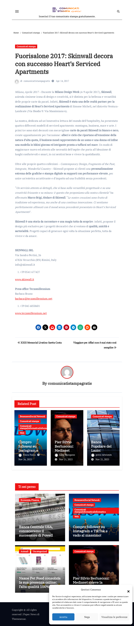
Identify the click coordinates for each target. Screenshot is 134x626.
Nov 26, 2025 (25, 459)
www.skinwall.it (24, 279)
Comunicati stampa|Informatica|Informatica (35, 427)
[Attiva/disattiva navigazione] (17, 11)
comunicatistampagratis (37, 80)
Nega (87, 617)
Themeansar (19, 618)
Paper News (30, 614)
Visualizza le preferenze (114, 617)
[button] (126, 589)
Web (22, 432)
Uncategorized (40, 550)
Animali (24, 550)
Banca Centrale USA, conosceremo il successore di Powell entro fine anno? (36, 532)
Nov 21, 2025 (66, 459)
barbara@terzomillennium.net (33, 298)
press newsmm (101, 454)
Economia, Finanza (30, 499)
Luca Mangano (65, 454)
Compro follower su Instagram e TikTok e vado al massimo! (29, 450)
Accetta (63, 617)
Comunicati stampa (26, 46)
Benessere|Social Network (32, 416)
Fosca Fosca (27, 454)
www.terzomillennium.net (31, 313)
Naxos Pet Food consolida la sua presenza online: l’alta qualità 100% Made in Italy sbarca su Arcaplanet (40, 586)
